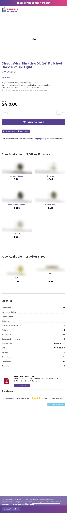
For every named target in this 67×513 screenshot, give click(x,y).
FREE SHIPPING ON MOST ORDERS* (33, 3)
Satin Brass (50, 205)
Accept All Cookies (11, 509)
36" (50, 274)
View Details (9, 131)
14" (16, 278)
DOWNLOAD (22, 385)
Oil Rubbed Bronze (16, 205)
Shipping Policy (39, 139)
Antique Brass (16, 176)
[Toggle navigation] (63, 10)
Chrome (50, 176)
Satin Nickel (16, 234)
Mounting (23, 131)
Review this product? (56, 404)
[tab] (33, 112)
